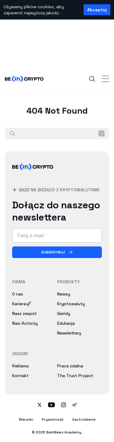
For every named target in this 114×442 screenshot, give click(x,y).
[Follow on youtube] (51, 405)
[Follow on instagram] (63, 405)
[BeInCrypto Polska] (33, 174)
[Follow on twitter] (39, 405)
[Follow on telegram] (74, 405)
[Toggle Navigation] (105, 79)
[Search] (92, 79)
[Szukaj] (12, 133)
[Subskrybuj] (57, 252)
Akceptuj (97, 9)
